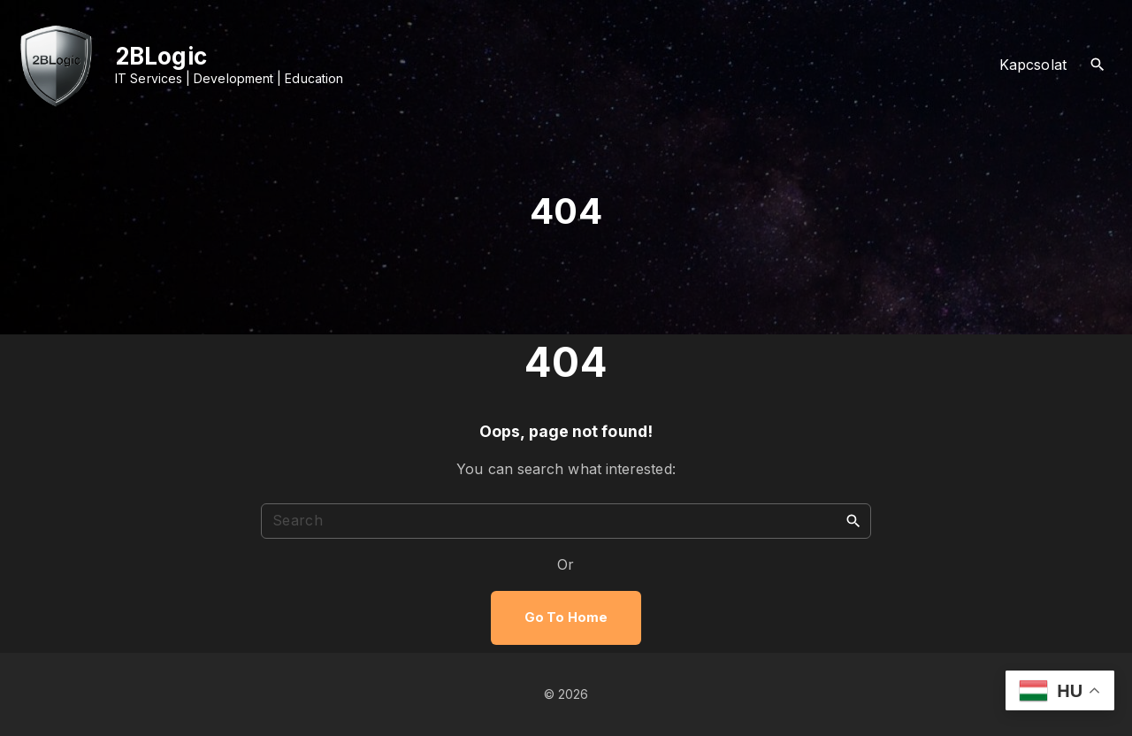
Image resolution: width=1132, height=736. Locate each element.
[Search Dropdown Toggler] (1098, 65)
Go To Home (566, 617)
